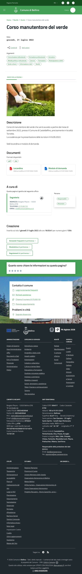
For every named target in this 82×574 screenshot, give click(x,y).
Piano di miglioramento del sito (13, 485)
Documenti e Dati (13, 356)
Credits (9, 533)
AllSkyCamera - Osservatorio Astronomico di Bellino (42, 485)
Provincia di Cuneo (30, 471)
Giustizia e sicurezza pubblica (34, 373)
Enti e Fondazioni (13, 359)
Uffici (8, 352)
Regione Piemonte (30, 467)
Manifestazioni (59, 349)
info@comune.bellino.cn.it (24, 208)
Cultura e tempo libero (32, 366)
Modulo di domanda (57, 168)
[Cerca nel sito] (72, 10)
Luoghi (68, 351)
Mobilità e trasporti (31, 380)
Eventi (68, 348)
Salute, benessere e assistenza (35, 383)
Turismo (27, 390)
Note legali (10, 526)
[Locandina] (10, 168)
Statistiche (10, 540)
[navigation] (4, 10)
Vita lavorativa (29, 394)
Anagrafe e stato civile (32, 352)
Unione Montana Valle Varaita (35, 474)
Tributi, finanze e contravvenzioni (36, 387)
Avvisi (23, 20)
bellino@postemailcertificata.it (22, 415)
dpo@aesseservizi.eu (54, 451)
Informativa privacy (13, 522)
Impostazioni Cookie (14, 529)
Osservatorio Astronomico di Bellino (37, 478)
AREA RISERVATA (40, 570)
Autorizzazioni (29, 359)
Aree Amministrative (14, 349)
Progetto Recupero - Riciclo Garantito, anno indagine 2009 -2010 (47, 491)
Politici (9, 370)
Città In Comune (49, 562)
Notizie (56, 346)
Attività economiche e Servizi (70, 375)
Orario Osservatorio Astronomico (36, 488)
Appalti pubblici (29, 356)
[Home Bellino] (25, 10)
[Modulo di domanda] (45, 168)
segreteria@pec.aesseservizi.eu (57, 454)
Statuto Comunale (13, 519)
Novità (15, 20)
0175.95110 (23, 206)
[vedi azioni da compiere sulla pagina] (24, 47)
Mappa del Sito (12, 543)
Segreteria (14, 197)
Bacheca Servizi (12, 516)
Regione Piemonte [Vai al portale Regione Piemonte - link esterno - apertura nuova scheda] (12, 3)
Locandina (18, 168)
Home (9, 20)
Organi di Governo (13, 346)
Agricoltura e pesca (31, 346)
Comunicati (58, 363)
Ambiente (27, 349)
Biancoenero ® (59, 565)
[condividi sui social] (12, 47)
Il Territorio (69, 355)
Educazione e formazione (33, 370)
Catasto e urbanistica (31, 363)
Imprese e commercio (32, 376)
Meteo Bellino (29, 481)
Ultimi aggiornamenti (14, 536)
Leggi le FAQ (11, 491)
